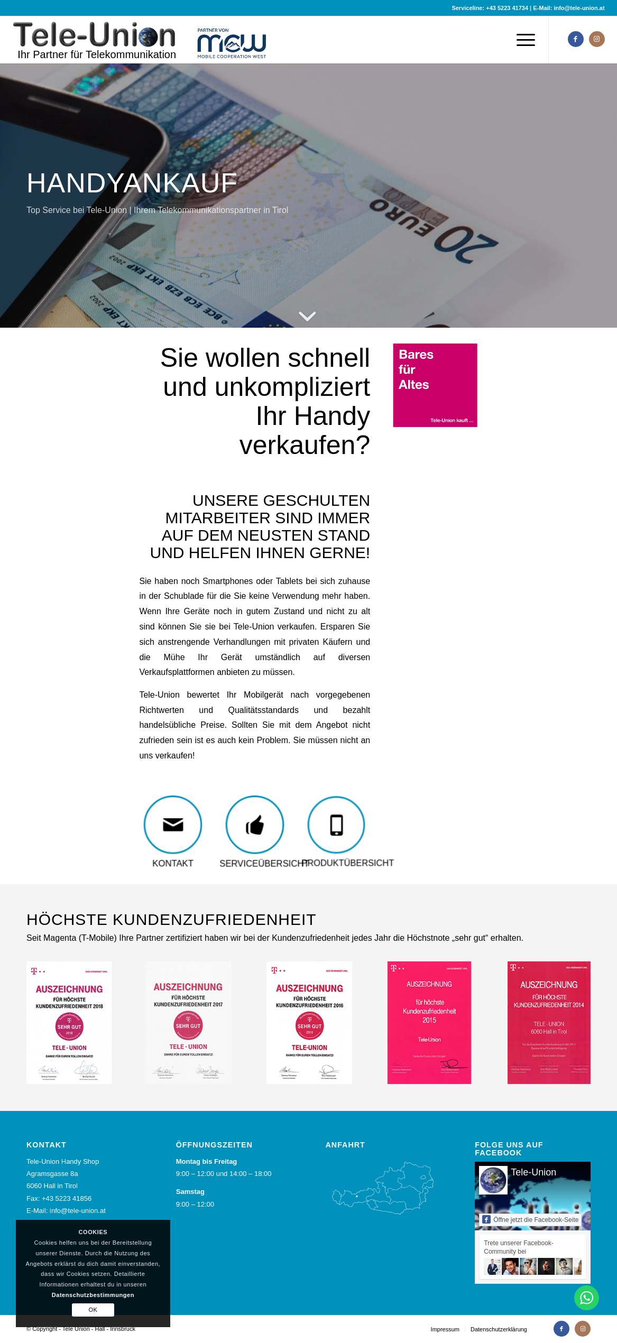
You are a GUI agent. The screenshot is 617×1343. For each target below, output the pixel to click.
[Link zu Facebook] (576, 39)
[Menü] (522, 39)
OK (92, 1310)
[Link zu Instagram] (597, 39)
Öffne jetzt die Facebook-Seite (530, 1219)
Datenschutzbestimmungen (93, 1295)
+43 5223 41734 (507, 8)
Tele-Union (533, 1172)
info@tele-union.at (579, 8)
